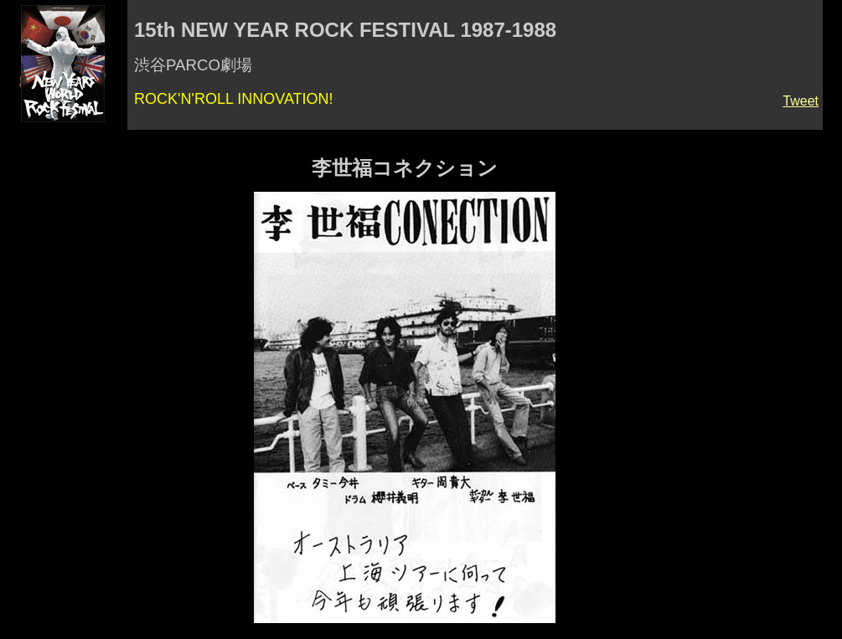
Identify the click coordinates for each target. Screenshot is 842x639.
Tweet (801, 101)
